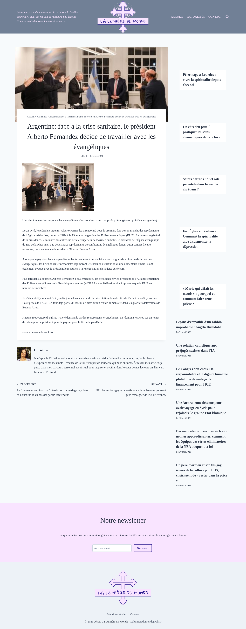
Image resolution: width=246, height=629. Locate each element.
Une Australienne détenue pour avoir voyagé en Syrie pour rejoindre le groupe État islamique (201, 408)
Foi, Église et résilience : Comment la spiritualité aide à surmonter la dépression (200, 238)
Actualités (196, 16)
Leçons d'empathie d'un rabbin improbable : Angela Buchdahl (199, 324)
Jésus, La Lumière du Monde (111, 621)
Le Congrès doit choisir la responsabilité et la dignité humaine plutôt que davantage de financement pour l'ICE (202, 376)
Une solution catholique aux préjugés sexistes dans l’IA (196, 347)
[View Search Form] (227, 17)
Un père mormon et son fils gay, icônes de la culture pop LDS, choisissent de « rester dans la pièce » (201, 472)
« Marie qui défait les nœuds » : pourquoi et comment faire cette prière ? (199, 296)
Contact (215, 16)
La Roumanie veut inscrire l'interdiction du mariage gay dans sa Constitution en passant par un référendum (52, 389)
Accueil (177, 16)
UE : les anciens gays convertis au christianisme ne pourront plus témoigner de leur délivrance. (130, 389)
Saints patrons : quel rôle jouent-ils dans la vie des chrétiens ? (201, 184)
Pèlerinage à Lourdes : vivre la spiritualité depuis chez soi (202, 80)
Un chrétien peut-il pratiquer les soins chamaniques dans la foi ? (202, 132)
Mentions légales (117, 614)
